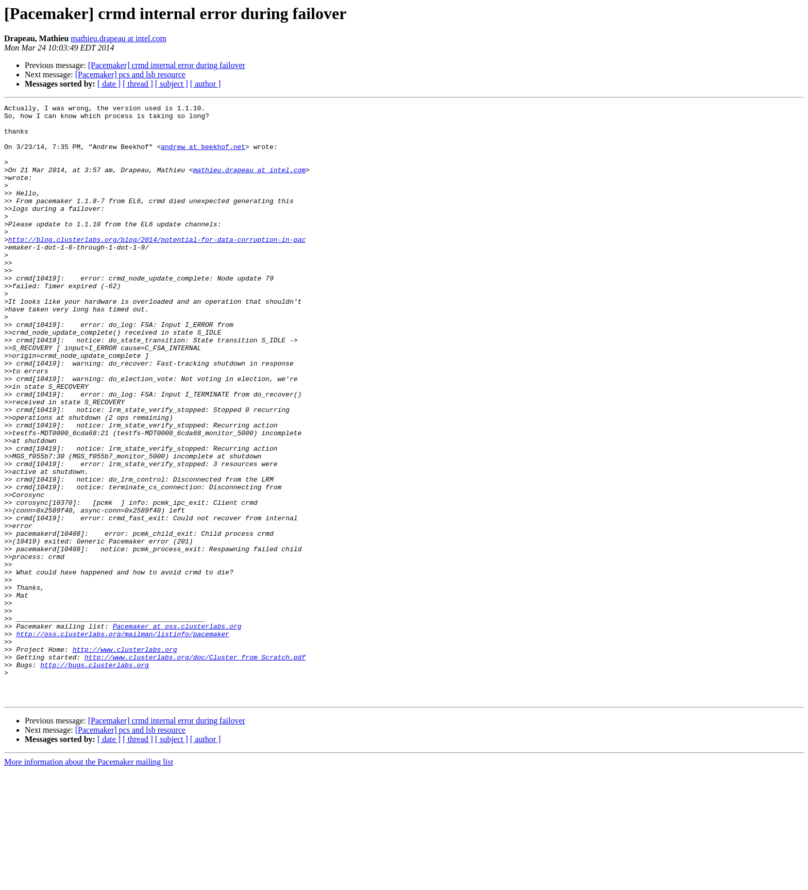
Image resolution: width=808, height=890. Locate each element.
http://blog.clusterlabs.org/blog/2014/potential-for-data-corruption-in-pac (157, 267)
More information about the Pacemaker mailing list (88, 881)
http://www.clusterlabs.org (125, 759)
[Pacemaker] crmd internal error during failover (166, 65)
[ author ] (205, 83)
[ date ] (109, 83)
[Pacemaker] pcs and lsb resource (130, 74)
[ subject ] (171, 83)
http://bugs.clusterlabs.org (94, 777)
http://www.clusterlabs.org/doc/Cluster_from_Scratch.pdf (195, 768)
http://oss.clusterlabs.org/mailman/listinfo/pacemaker (122, 740)
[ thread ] (138, 83)
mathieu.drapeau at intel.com (118, 38)
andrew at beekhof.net (203, 155)
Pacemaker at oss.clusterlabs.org (177, 731)
